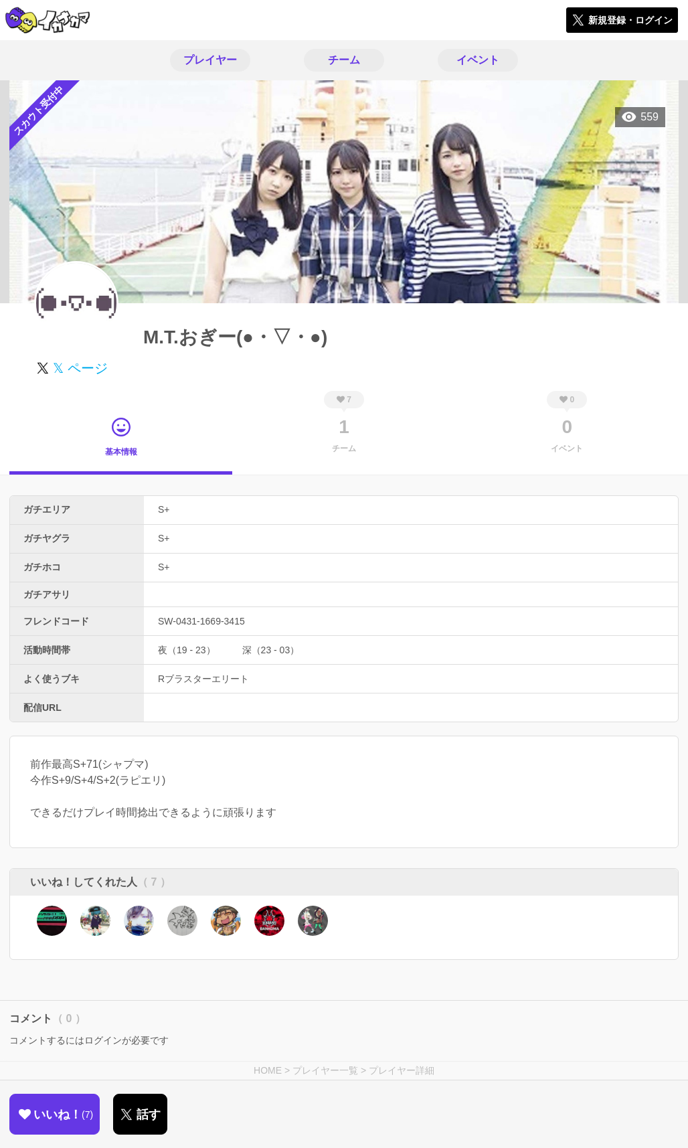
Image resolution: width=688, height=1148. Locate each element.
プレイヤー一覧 (325, 1070)
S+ (164, 509)
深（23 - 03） (271, 650)
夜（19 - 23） (187, 650)
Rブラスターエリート (203, 678)
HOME (268, 1070)
